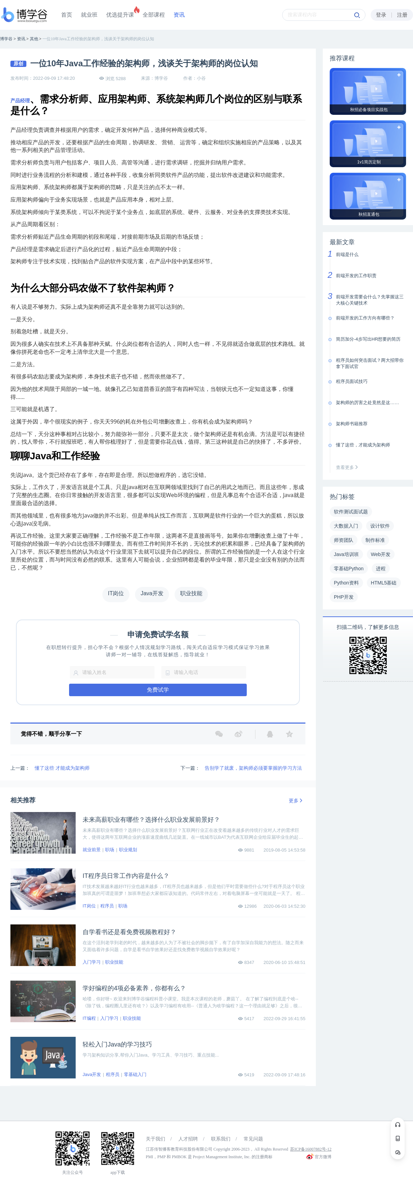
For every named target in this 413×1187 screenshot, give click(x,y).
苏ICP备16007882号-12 (310, 1149)
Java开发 (92, 1074)
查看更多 (348, 467)
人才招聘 (188, 1139)
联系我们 (220, 1139)
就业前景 (92, 849)
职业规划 (128, 849)
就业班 (89, 15)
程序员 (107, 905)
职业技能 (114, 962)
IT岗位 (89, 905)
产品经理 (20, 100)
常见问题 (253, 1139)
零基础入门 (135, 1074)
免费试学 (158, 690)
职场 (109, 849)
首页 (66, 15)
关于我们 (155, 1139)
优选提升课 (120, 15)
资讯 (179, 15)
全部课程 (154, 15)
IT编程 (89, 1018)
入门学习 (92, 962)
